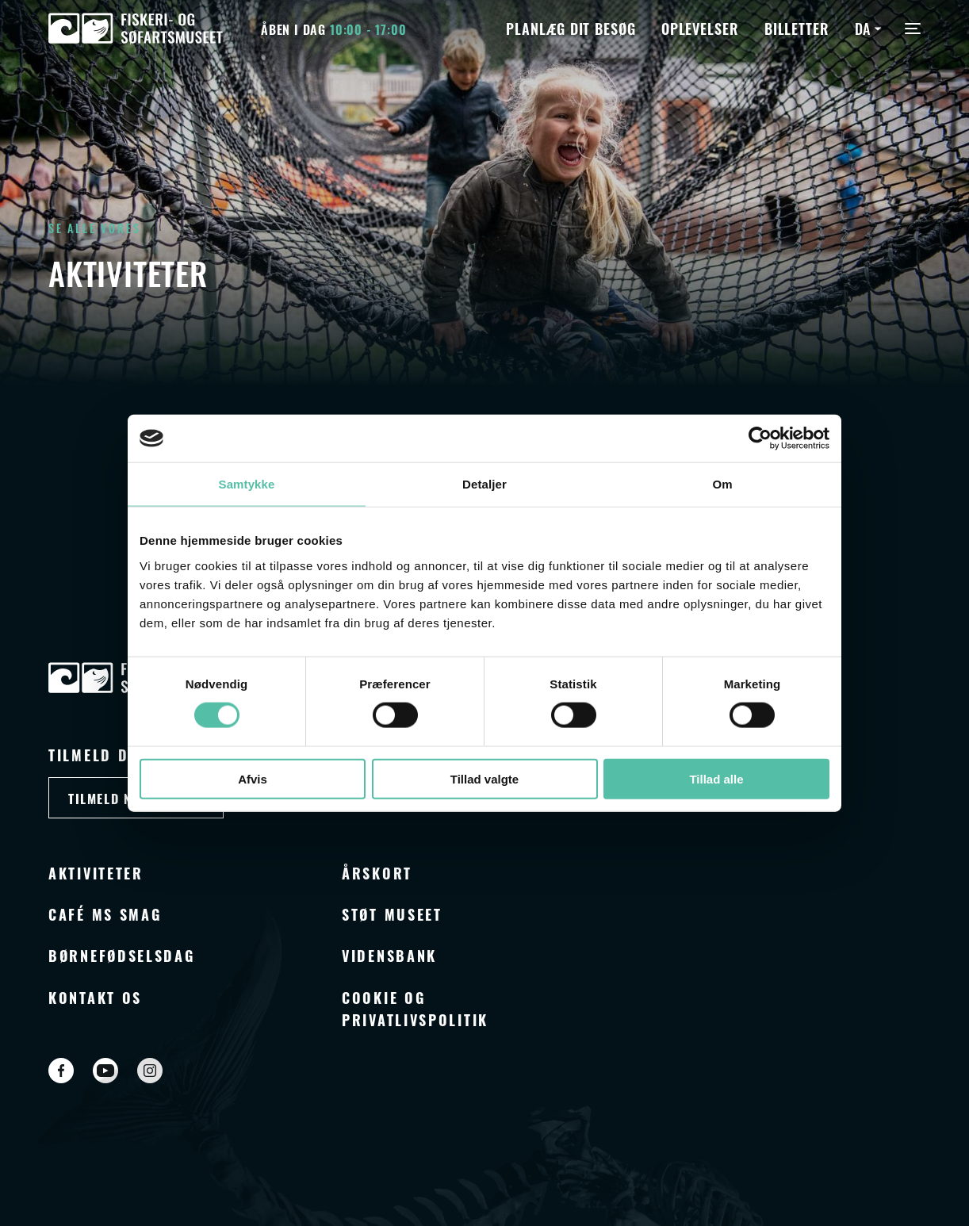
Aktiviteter (96, 872)
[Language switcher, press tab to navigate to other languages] (870, 28)
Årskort (377, 872)
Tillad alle (716, 778)
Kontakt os (95, 997)
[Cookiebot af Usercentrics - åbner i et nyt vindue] (760, 438)
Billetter (796, 28)
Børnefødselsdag (121, 955)
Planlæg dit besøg (570, 28)
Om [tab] (722, 484)
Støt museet (392, 913)
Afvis (252, 778)
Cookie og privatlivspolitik (415, 1008)
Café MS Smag (104, 913)
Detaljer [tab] (484, 484)
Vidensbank (389, 955)
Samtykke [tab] (247, 484)
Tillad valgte (484, 778)
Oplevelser (700, 28)
